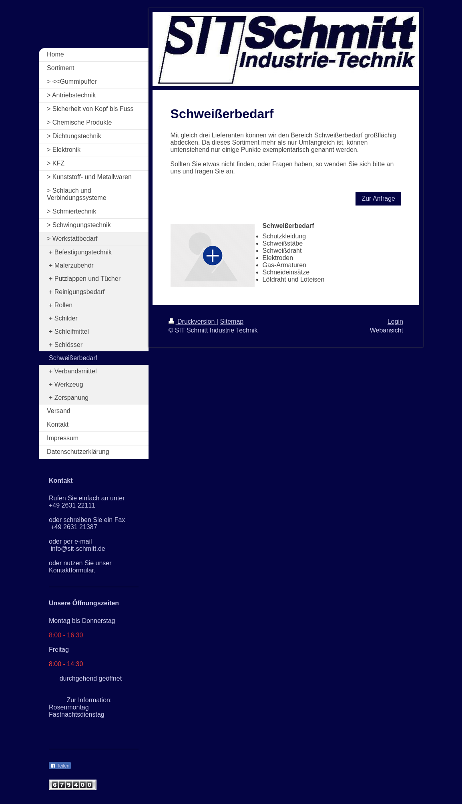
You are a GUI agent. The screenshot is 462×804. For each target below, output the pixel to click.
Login (395, 321)
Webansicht (386, 330)
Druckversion (193, 321)
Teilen (59, 766)
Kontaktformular (71, 570)
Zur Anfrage (378, 198)
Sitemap (231, 321)
